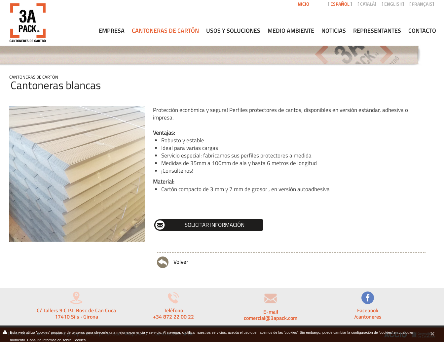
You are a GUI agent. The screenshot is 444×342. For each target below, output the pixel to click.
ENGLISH (393, 3)
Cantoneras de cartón (33, 77)
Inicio (302, 3)
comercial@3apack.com (270, 318)
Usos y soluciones (233, 30)
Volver (172, 262)
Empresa (112, 30)
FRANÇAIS (422, 3)
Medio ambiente (291, 30)
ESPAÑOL (340, 3)
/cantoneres (368, 317)
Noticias (333, 30)
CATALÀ (367, 3)
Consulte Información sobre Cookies (56, 340)
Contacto (422, 30)
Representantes (377, 30)
